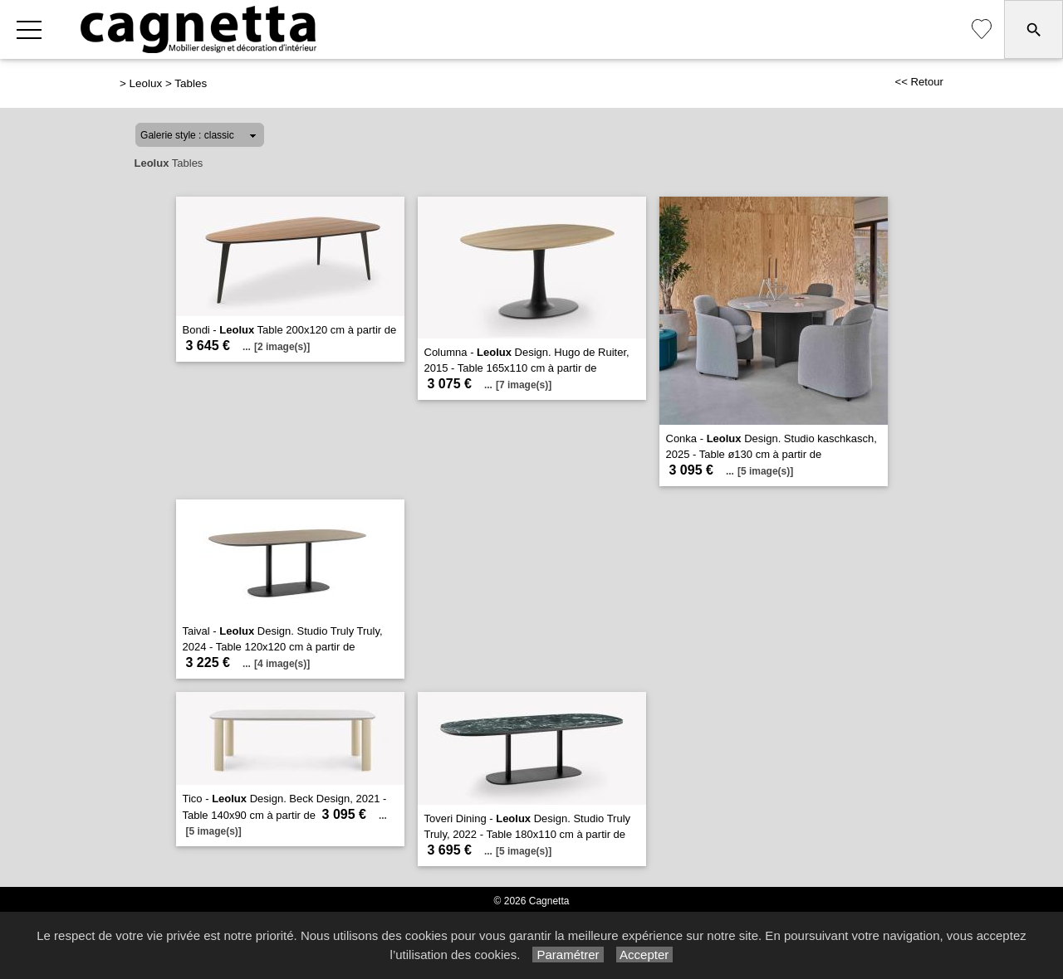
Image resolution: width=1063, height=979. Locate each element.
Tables (190, 83)
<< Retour (918, 81)
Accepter (645, 954)
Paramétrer (567, 954)
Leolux (146, 83)
